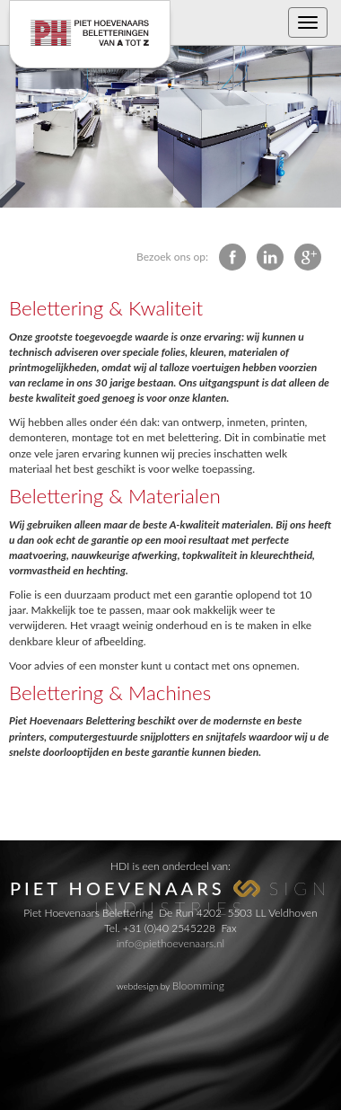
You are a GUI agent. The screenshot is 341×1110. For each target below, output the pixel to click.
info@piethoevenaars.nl (170, 943)
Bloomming (198, 985)
